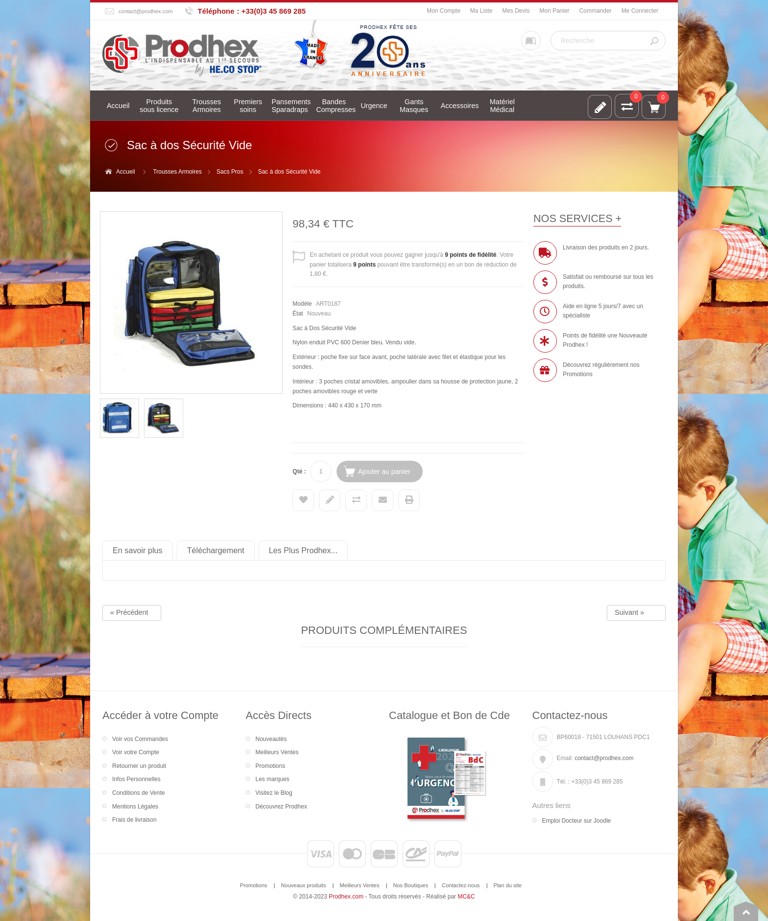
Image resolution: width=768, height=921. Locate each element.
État (297, 313)
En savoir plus (138, 550)
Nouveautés (271, 739)
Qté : (299, 471)
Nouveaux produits (303, 885)
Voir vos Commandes (140, 739)
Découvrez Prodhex (281, 806)
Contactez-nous (461, 885)
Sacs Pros (229, 171)
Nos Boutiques (411, 885)
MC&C (466, 896)
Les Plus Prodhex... (303, 550)
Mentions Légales (135, 806)
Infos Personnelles (136, 779)
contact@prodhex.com (146, 11)
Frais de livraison (134, 819)
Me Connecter (640, 10)
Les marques (272, 779)
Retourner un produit (139, 766)
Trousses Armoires (177, 171)
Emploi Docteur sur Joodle (576, 820)
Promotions (271, 766)
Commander (595, 10)
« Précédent (129, 612)
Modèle (302, 303)
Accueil (125, 171)
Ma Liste (481, 10)
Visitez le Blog (274, 792)
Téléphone (216, 11)
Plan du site (508, 885)
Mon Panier (554, 10)
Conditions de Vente (138, 792)
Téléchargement (215, 550)
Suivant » (629, 612)
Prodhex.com (346, 896)
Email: (565, 758)
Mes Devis (515, 10)
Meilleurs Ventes (277, 752)
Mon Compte (443, 10)
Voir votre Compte (135, 752)
